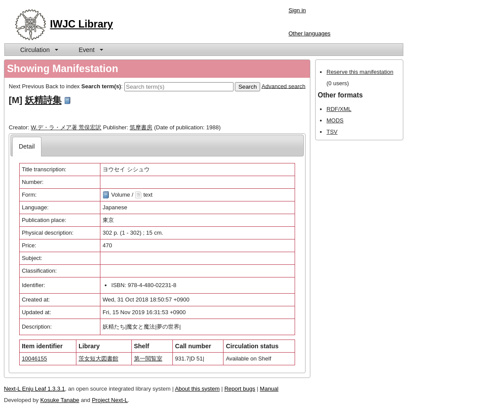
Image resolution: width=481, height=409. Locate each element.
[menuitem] (38, 49)
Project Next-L (109, 400)
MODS (335, 120)
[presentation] (27, 146)
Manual (269, 388)
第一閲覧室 (148, 358)
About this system (197, 388)
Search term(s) (101, 86)
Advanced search (283, 86)
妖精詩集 (43, 100)
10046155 (34, 358)
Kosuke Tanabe (59, 400)
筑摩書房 (141, 127)
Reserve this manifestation (359, 72)
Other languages (309, 33)
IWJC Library (81, 24)
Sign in (297, 10)
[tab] (26, 146)
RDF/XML (338, 109)
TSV (331, 131)
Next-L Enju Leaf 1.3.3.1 (34, 388)
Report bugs (239, 388)
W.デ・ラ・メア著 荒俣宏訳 (66, 127)
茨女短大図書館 (98, 358)
